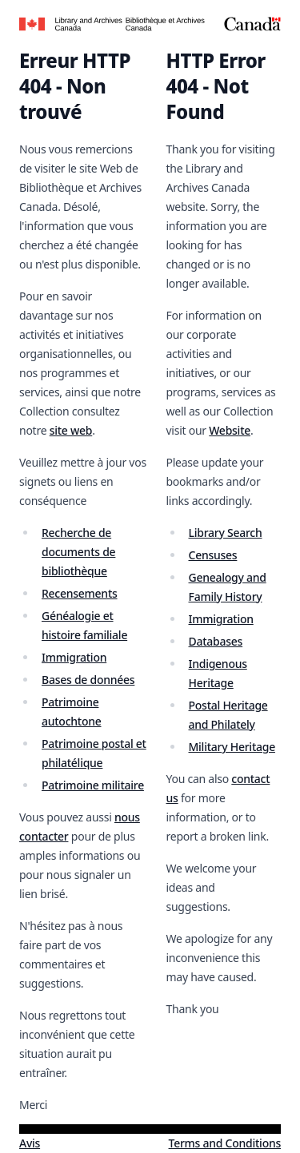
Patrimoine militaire (93, 785)
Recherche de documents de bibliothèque (78, 551)
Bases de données (88, 679)
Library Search (225, 532)
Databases (216, 641)
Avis (29, 1143)
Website (229, 430)
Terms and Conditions (225, 1143)
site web (71, 430)
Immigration (74, 657)
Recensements (80, 593)
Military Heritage (232, 746)
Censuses (213, 555)
